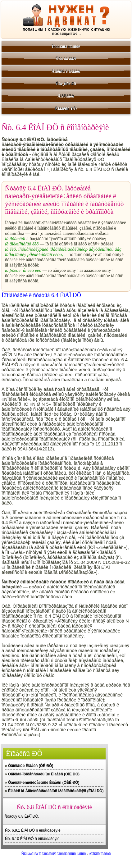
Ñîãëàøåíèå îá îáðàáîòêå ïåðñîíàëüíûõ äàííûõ (53, 854)
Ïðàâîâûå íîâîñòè (66, 46)
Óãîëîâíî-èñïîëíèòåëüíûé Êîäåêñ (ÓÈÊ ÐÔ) (43, 782)
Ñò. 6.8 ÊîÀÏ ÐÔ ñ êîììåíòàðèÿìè (54, 807)
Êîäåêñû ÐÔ (66, 108)
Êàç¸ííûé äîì (66, 83)
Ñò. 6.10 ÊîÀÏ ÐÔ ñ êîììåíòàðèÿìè (32, 839)
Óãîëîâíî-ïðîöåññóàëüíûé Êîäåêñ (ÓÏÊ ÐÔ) (44, 774)
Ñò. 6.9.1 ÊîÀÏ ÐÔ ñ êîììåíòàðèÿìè (33, 830)
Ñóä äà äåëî (66, 59)
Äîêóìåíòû (65, 96)
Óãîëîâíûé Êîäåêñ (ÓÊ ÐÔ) (30, 766)
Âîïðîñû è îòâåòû (66, 71)
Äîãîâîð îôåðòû (100, 854)
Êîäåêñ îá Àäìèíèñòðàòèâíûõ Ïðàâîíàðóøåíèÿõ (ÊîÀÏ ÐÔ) (55, 791)
